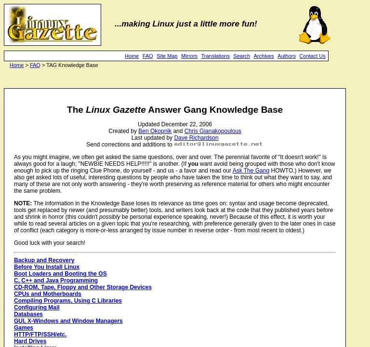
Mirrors (189, 56)
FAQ (148, 56)
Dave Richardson (196, 137)
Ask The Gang (251, 170)
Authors (287, 56)
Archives (264, 56)
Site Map (167, 56)
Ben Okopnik (155, 131)
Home (132, 56)
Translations (215, 56)
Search (241, 56)
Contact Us (312, 56)
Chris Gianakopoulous (213, 131)
